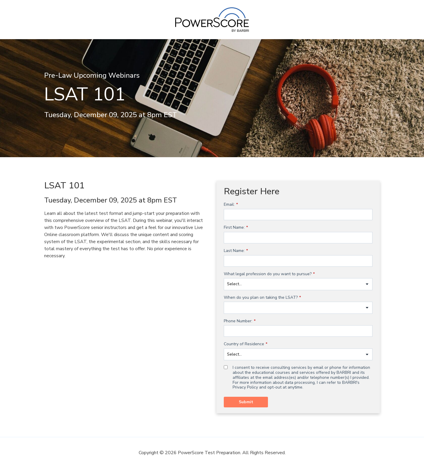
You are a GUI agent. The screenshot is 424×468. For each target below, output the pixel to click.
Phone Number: (240, 321)
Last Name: (236, 250)
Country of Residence (245, 344)
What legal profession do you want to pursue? (269, 274)
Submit (246, 402)
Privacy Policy (245, 387)
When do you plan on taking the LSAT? (262, 297)
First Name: (236, 227)
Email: (231, 204)
